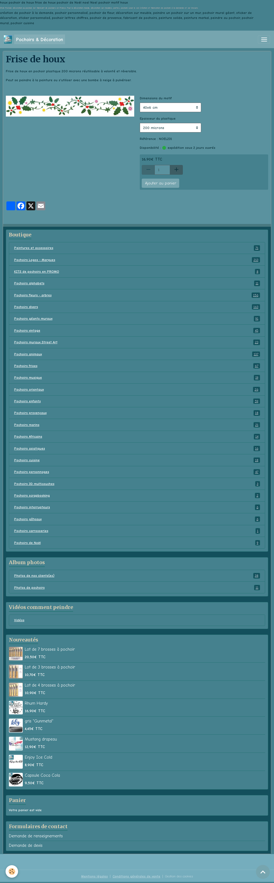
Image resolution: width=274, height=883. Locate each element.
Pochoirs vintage (137, 330)
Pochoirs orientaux (137, 389)
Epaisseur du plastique (158, 118)
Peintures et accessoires (137, 248)
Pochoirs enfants (137, 401)
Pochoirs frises (137, 366)
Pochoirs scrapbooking (137, 495)
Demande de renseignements (36, 835)
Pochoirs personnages (137, 472)
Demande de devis (26, 845)
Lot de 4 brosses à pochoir (50, 685)
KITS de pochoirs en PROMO (137, 271)
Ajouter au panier (160, 183)
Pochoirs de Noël (137, 543)
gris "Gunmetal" (39, 721)
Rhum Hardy (36, 703)
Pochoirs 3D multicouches (137, 484)
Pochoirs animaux (137, 354)
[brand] (34, 39)
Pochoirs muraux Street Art (137, 342)
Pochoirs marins (137, 425)
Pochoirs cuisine (137, 460)
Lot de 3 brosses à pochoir (50, 667)
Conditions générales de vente (136, 876)
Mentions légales (94, 876)
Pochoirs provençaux (137, 413)
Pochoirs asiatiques (137, 448)
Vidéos (19, 620)
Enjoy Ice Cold (38, 757)
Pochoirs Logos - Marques (137, 260)
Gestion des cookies (179, 876)
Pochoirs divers (137, 307)
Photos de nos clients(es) (137, 575)
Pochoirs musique (137, 377)
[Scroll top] (263, 872)
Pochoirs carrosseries (137, 531)
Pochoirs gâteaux (137, 519)
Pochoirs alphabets (137, 283)
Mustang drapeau (41, 739)
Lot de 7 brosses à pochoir (50, 649)
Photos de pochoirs (137, 587)
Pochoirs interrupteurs (137, 507)
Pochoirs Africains (137, 436)
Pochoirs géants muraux (137, 318)
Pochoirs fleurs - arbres (137, 295)
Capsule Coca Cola (42, 775)
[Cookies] (12, 871)
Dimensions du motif (156, 98)
